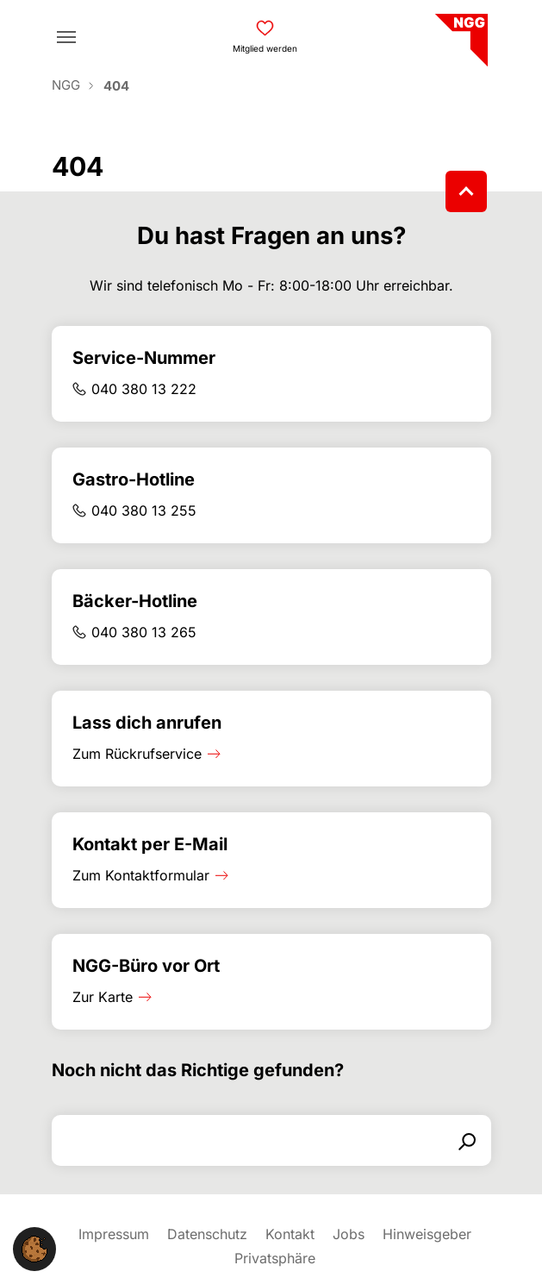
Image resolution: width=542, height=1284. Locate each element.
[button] (34, 1247)
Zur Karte (102, 996)
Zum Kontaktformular (140, 875)
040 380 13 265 (143, 632)
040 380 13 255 (143, 510)
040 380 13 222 (143, 389)
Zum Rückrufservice (137, 753)
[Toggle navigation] (66, 37)
